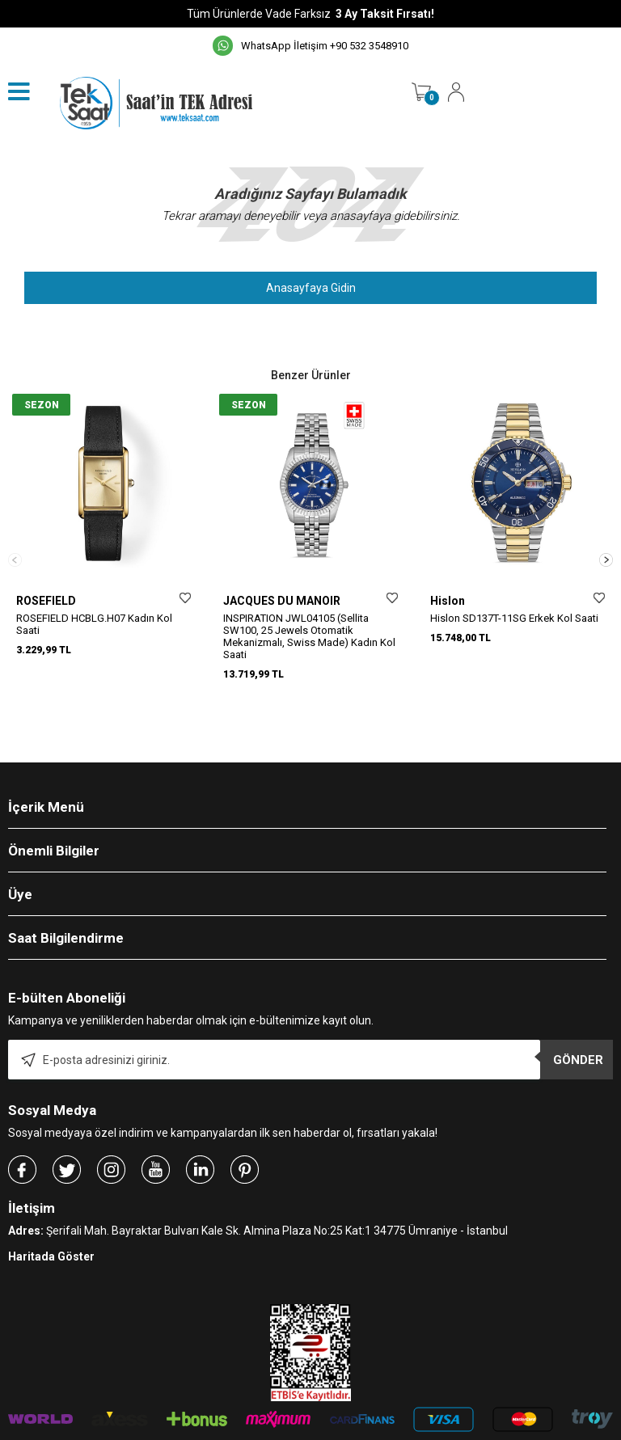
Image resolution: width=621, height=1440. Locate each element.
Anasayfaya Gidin (311, 287)
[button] (606, 539)
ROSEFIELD (46, 600)
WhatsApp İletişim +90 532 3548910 (310, 46)
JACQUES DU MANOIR (281, 600)
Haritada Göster (51, 1214)
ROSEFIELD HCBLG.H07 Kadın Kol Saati (94, 624)
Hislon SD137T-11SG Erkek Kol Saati (514, 618)
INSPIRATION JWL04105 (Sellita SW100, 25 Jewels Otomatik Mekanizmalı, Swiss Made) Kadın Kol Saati (309, 636)
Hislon (447, 600)
